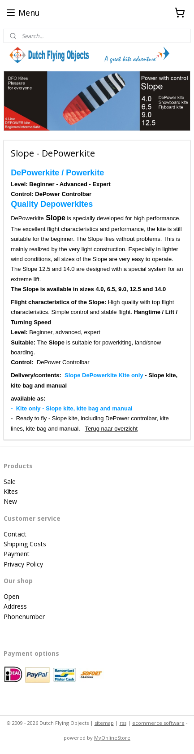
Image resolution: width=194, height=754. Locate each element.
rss (123, 722)
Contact (15, 534)
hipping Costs (26, 544)
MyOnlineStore (112, 737)
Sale (10, 481)
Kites (11, 491)
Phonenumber (24, 616)
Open (11, 596)
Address (15, 606)
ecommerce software (158, 722)
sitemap (104, 722)
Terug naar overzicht (111, 428)
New (10, 501)
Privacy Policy (23, 564)
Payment (17, 553)
